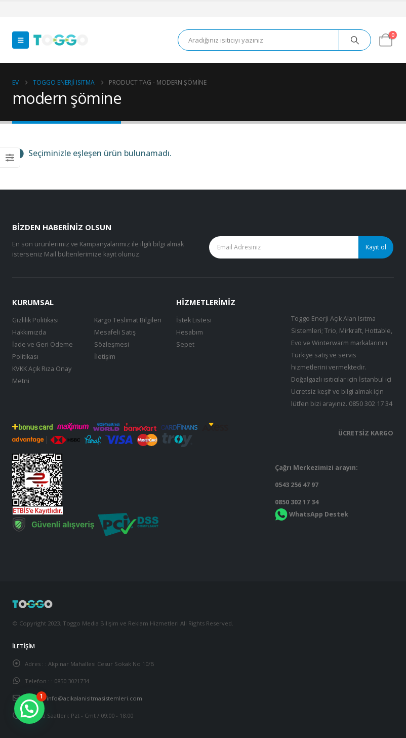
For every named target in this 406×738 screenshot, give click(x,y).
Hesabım (189, 332)
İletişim (104, 356)
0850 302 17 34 (370, 403)
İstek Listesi (194, 320)
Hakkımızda (29, 332)
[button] (20, 40)
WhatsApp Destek (318, 514)
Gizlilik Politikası (35, 320)
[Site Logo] (61, 40)
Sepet (185, 344)
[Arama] (355, 40)
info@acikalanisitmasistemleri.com (94, 698)
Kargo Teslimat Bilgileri (127, 320)
